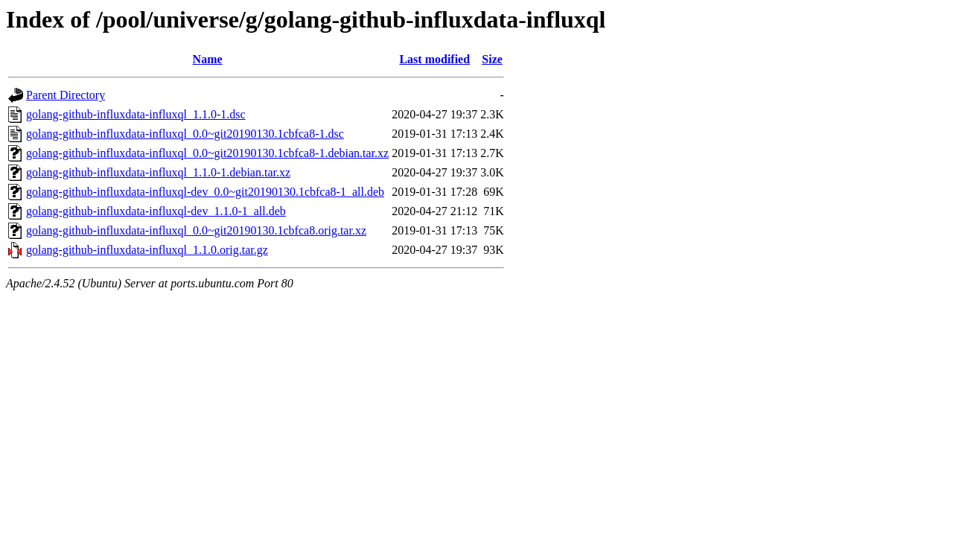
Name (208, 59)
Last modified (434, 59)
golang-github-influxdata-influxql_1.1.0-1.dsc (136, 114)
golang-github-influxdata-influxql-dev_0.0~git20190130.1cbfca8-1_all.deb (205, 191)
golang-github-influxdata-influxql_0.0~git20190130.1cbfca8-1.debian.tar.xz (207, 153)
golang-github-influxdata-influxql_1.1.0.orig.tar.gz (147, 249)
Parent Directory (65, 95)
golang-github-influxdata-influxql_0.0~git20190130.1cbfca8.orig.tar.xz (196, 230)
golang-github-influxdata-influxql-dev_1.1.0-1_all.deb (156, 211)
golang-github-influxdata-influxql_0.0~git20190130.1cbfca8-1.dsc (185, 133)
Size (492, 59)
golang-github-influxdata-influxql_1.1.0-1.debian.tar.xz (158, 172)
